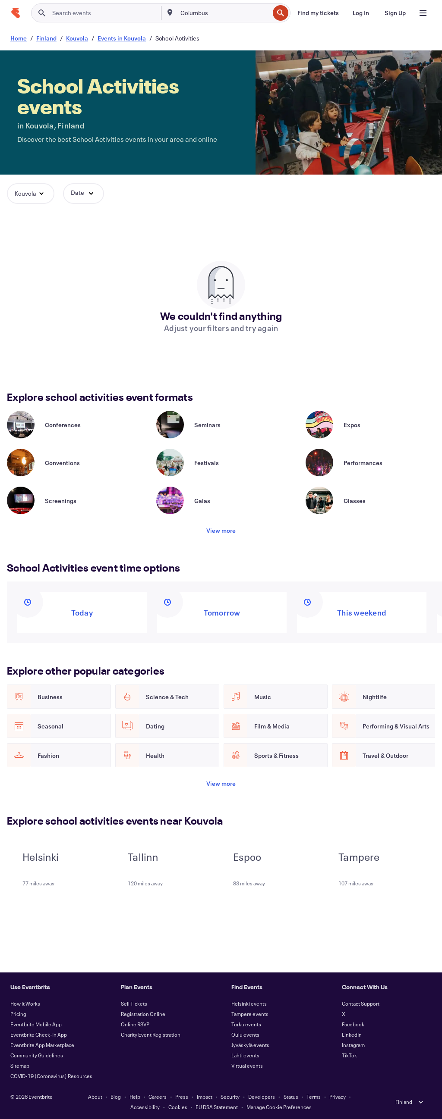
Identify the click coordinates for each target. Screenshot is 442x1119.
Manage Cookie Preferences (279, 1106)
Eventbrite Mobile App (36, 1024)
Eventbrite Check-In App (38, 1034)
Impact (204, 1096)
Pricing (18, 1013)
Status (291, 1096)
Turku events (246, 1024)
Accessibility (145, 1106)
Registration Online (143, 1013)
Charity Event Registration (150, 1034)
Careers (157, 1096)
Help (134, 1096)
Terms (313, 1096)
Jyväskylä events (250, 1044)
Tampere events (249, 1013)
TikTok (349, 1055)
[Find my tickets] (318, 13)
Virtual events (247, 1065)
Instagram (353, 1044)
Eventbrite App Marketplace (42, 1044)
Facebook (353, 1024)
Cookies (177, 1106)
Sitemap (19, 1065)
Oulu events (245, 1034)
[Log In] (361, 13)
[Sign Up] (395, 13)
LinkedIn (352, 1034)
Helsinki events (249, 1003)
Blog (115, 1096)
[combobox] (224, 13)
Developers (261, 1096)
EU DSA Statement (217, 1106)
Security (230, 1096)
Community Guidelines (36, 1055)
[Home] (15, 13)
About (95, 1096)
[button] (30, 193)
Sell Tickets (134, 1003)
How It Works (25, 1003)
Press (181, 1096)
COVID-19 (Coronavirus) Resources (51, 1075)
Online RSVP (135, 1024)
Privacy (337, 1096)
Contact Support (360, 1003)
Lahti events (245, 1055)
